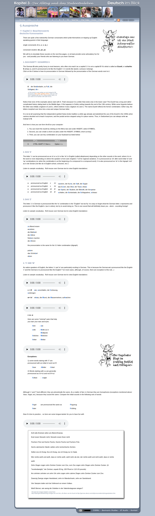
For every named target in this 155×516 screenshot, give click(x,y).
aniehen (31, 229)
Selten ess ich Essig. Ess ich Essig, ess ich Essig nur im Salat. (54, 452)
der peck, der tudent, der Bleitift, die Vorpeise (77, 190)
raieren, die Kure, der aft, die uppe (72, 184)
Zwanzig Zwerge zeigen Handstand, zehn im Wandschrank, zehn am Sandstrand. (61, 478)
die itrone (32, 241)
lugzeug (73, 405)
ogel (34, 405)
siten (30, 256)
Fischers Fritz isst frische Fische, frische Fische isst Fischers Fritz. (55, 442)
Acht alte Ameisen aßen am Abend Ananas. (47, 433)
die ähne (31, 235)
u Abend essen (34, 226)
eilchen (35, 336)
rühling (73, 408)
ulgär (44, 378)
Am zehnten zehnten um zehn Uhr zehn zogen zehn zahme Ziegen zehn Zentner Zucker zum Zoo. (67, 473)
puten (30, 250)
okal (52, 367)
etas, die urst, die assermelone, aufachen (52, 297)
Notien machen (34, 238)
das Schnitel (33, 253)
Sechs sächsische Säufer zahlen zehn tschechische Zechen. (53, 447)
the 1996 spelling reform (42, 94)
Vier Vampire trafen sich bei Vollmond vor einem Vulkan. (52, 483)
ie (42, 326)
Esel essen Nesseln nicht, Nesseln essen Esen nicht (50, 437)
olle (34, 330)
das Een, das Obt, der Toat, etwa (72, 187)
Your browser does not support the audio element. (46, 79)
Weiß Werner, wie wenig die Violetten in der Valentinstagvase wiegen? (57, 488)
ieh (34, 326)
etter (34, 339)
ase (34, 367)
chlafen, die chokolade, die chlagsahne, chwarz (77, 192)
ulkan (34, 378)
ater (34, 408)
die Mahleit (32, 232)
